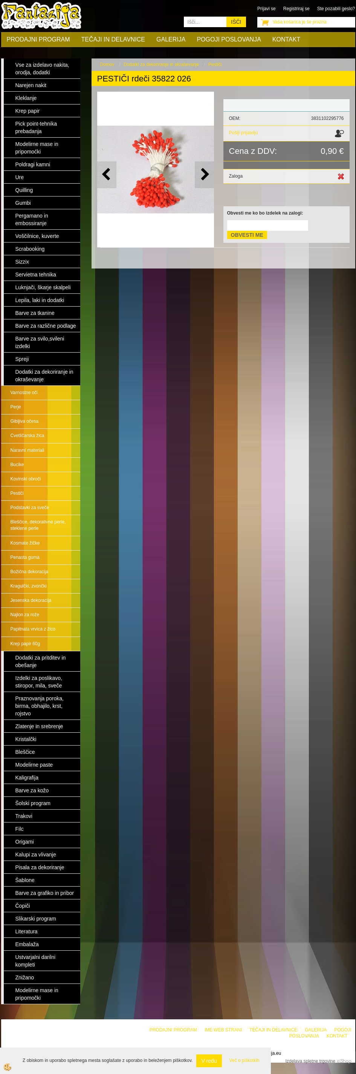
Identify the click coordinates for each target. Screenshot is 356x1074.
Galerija (170, 39)
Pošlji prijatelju (243, 132)
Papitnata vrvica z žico (33, 629)
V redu (209, 1061)
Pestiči (17, 493)
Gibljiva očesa (25, 421)
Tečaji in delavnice (113, 39)
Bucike (17, 464)
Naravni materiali (27, 450)
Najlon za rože (25, 614)
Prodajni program (38, 39)
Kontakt (286, 39)
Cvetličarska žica (27, 435)
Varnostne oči (24, 392)
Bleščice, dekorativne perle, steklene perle (38, 525)
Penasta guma (25, 557)
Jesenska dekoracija (31, 600)
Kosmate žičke (25, 543)
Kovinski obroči (26, 479)
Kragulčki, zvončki (29, 586)
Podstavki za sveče (30, 507)
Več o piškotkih (244, 1060)
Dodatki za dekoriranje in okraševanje (161, 64)
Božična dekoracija (30, 571)
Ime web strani (223, 1030)
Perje (16, 407)
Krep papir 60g (25, 643)
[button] (204, 174)
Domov (107, 64)
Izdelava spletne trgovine (310, 1061)
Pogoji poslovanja (229, 39)
